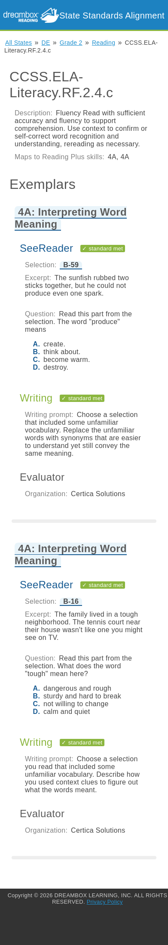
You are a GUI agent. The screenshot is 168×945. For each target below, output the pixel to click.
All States (18, 42)
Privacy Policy (105, 902)
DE (46, 42)
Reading (103, 42)
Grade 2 (71, 42)
